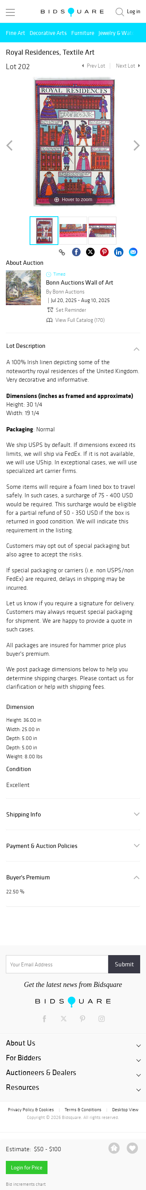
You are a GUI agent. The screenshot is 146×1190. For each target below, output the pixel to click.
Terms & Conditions (83, 1109)
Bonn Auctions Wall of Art (79, 282)
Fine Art (15, 32)
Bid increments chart (26, 1184)
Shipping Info (23, 814)
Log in (133, 11)
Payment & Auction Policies (41, 846)
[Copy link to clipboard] (62, 252)
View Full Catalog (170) (75, 320)
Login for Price (26, 1167)
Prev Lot (92, 66)
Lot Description (26, 345)
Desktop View (125, 1109)
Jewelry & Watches (121, 32)
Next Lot (128, 66)
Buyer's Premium (28, 877)
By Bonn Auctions (65, 292)
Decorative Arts (48, 32)
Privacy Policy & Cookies (31, 1109)
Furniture (82, 32)
